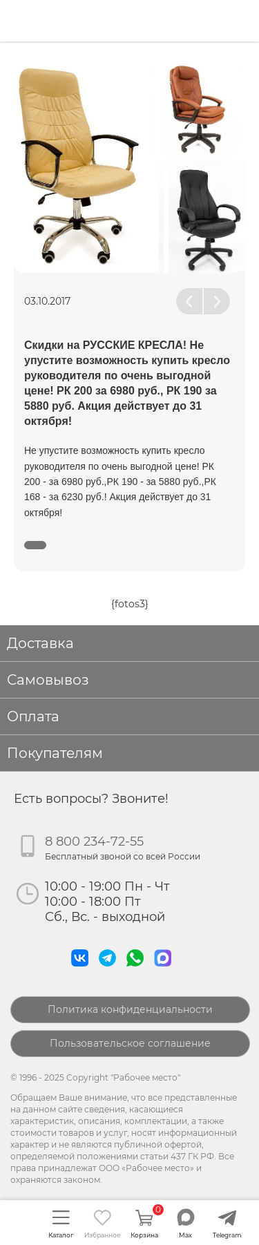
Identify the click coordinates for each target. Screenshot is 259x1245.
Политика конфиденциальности (130, 1009)
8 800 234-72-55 (94, 841)
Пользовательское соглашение (130, 1043)
